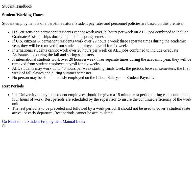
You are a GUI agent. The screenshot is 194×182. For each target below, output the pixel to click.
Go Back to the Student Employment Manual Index (43, 121)
